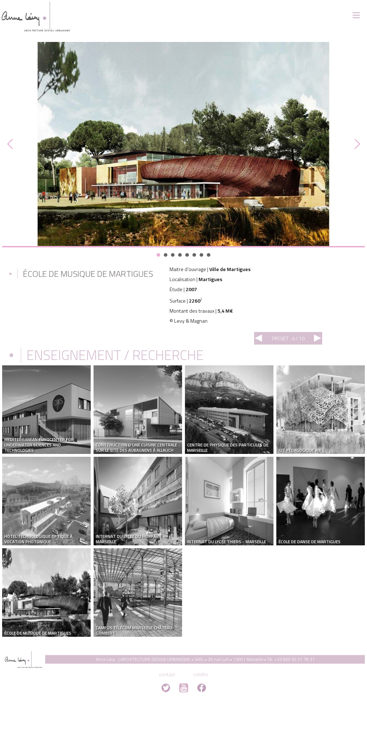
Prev (11, 144)
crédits (200, 674)
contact (167, 674)
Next (355, 144)
